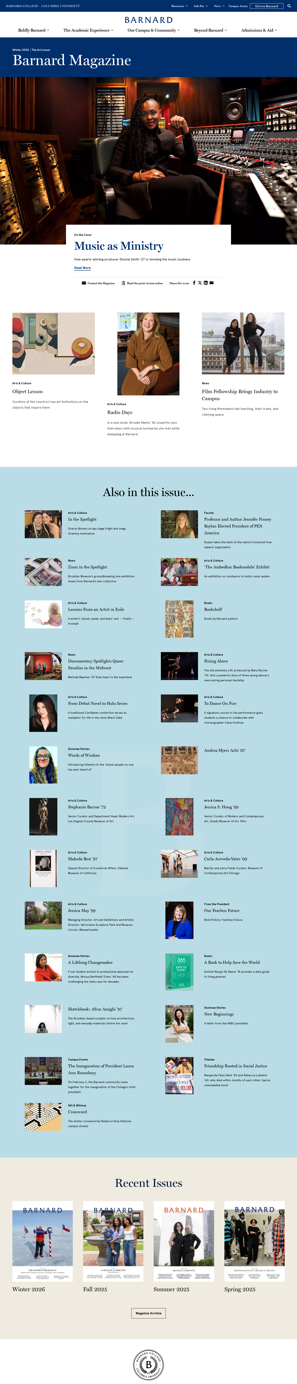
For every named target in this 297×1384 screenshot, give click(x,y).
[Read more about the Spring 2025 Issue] (254, 1241)
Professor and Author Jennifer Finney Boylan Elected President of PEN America (237, 526)
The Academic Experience (87, 30)
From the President (216, 904)
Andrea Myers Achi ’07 (224, 750)
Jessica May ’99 (81, 910)
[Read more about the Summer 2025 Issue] (184, 1241)
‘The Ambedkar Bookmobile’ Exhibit (236, 566)
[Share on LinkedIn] (206, 283)
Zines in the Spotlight (87, 566)
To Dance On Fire (220, 703)
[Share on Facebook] (194, 283)
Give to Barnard (266, 6)
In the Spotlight (82, 519)
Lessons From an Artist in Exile (96, 609)
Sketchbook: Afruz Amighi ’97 (95, 1009)
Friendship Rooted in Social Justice (235, 1065)
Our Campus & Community (152, 30)
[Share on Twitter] (200, 283)
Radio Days (119, 412)
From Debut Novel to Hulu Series (97, 703)
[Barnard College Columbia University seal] (148, 1364)
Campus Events (78, 1059)
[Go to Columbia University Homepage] (60, 6)
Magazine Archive (148, 1313)
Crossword (77, 1111)
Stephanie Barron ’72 (87, 806)
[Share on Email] (212, 283)
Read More (82, 268)
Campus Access (238, 6)
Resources (179, 6)
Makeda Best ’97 (82, 858)
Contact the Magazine (98, 283)
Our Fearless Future (221, 910)
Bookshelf (213, 609)
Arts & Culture (21, 383)
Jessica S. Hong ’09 (221, 806)
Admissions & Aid (257, 30)
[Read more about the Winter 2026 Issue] (42, 1241)
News (219, 6)
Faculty (209, 513)
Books (208, 603)
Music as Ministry (118, 246)
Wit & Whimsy (77, 1105)
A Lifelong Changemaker (90, 962)
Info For (201, 6)
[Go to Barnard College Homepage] (23, 6)
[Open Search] (289, 6)
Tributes (209, 1059)
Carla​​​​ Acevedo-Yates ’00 (225, 858)
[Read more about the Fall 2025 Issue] (113, 1241)
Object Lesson (27, 391)
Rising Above (216, 661)
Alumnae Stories (79, 749)
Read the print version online (142, 283)
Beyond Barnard (208, 30)
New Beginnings (219, 1014)
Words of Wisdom (84, 755)
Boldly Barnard (31, 30)
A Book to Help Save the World (232, 962)
